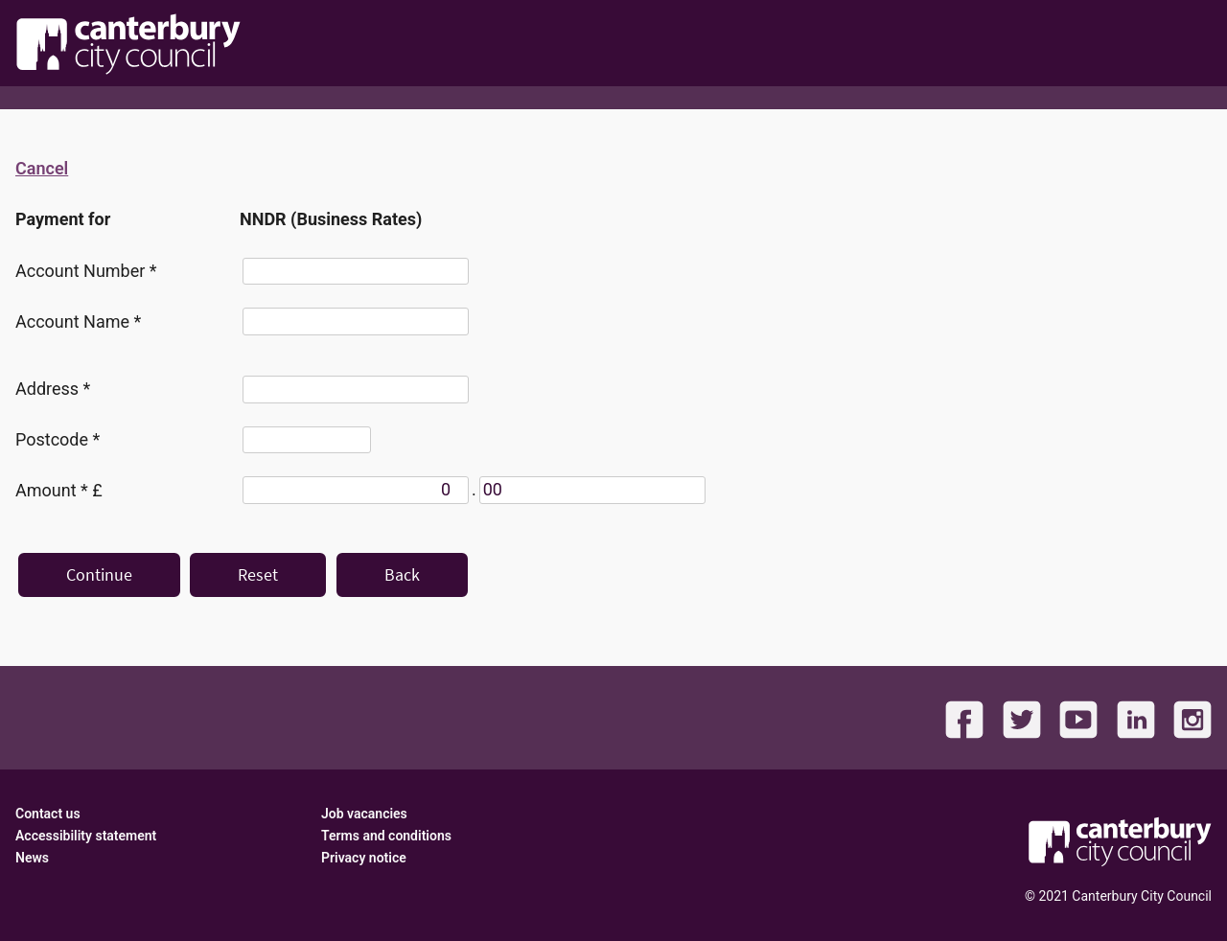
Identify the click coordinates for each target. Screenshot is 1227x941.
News (32, 857)
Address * (52, 389)
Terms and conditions (386, 835)
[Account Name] (356, 321)
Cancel (41, 168)
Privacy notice (363, 857)
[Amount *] (356, 490)
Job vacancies (364, 813)
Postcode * (57, 439)
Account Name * (78, 321)
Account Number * (86, 271)
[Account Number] (356, 272)
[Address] (356, 389)
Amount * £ (59, 490)
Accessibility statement (85, 835)
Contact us (48, 813)
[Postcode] (307, 440)
